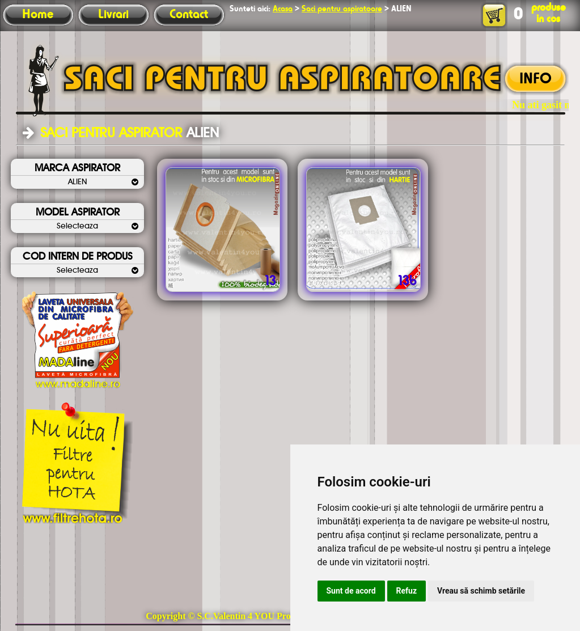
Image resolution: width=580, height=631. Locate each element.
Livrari (113, 15)
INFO (535, 79)
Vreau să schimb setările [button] (481, 590)
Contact (189, 15)
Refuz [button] (406, 590)
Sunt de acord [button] (351, 590)
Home (37, 15)
